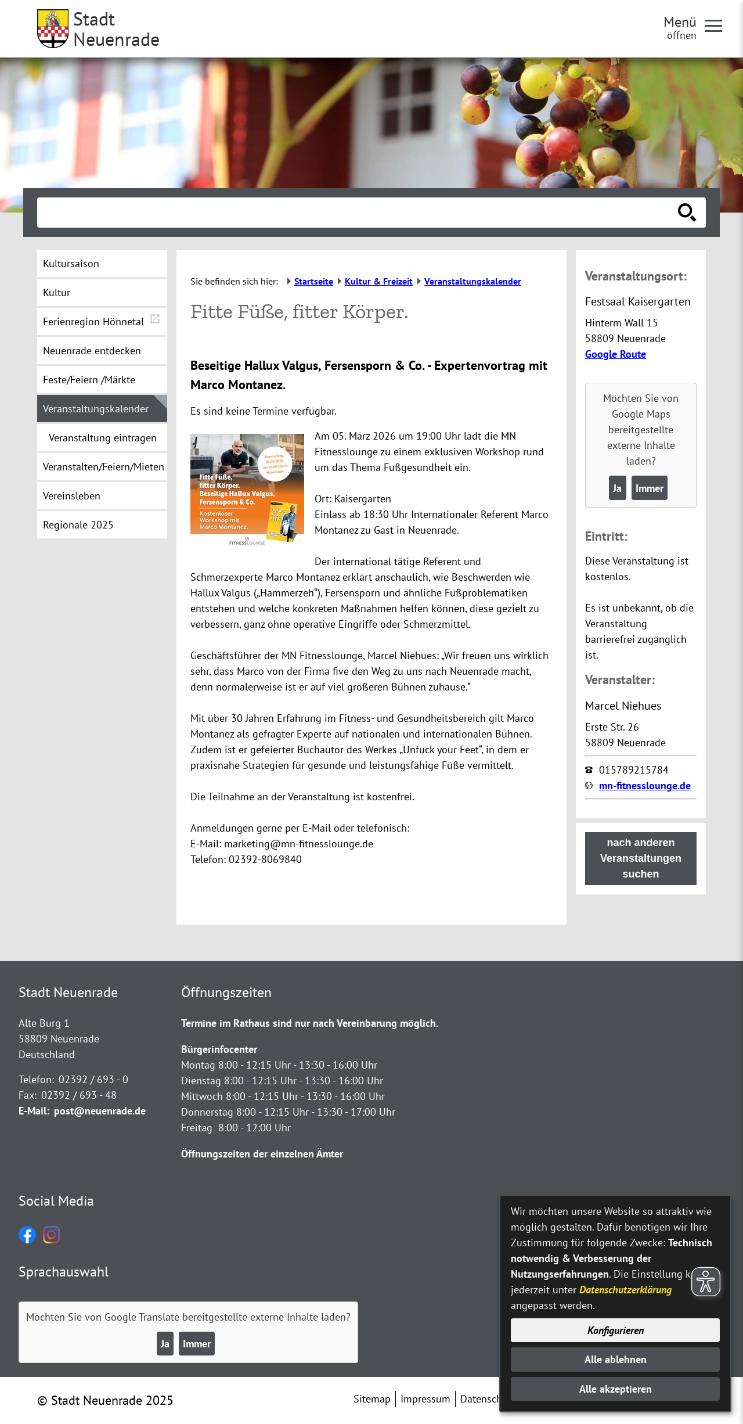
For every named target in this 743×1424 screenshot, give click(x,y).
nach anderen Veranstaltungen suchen (640, 858)
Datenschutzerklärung (625, 1289)
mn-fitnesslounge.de (645, 785)
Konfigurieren (615, 1330)
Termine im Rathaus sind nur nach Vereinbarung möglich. (309, 1023)
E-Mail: (34, 1110)
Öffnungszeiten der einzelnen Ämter (262, 1153)
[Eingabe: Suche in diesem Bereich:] (358, 212)
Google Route (615, 354)
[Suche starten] (687, 212)
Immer (649, 488)
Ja (617, 488)
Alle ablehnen (616, 1359)
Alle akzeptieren (615, 1389)
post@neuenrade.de (100, 1110)
